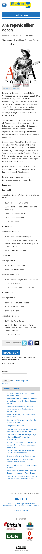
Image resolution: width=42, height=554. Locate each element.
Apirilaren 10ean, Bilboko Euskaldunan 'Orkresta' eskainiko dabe (20, 460)
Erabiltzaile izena (8, 363)
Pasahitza (5, 372)
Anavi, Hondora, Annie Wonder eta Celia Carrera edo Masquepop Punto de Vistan (21, 472)
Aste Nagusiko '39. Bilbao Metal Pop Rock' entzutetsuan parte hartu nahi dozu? (22, 430)
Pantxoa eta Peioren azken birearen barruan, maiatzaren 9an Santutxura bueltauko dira (20, 409)
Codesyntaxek (18, 550)
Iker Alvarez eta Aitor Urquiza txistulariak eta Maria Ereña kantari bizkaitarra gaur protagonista (21, 445)
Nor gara (15, 493)
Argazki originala (15, 88)
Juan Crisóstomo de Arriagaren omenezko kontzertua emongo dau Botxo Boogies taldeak (22, 401)
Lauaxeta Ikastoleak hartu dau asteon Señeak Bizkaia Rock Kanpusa (20, 451)
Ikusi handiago (7, 88)
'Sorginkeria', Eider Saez (15, 426)
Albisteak (22, 15)
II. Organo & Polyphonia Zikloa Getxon (21, 456)
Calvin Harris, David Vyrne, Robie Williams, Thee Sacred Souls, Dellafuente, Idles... (22, 477)
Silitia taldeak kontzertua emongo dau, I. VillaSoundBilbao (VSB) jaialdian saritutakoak (21, 437)
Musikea (29, 35)
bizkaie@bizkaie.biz (21, 510)
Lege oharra (24, 493)
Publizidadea (34, 493)
